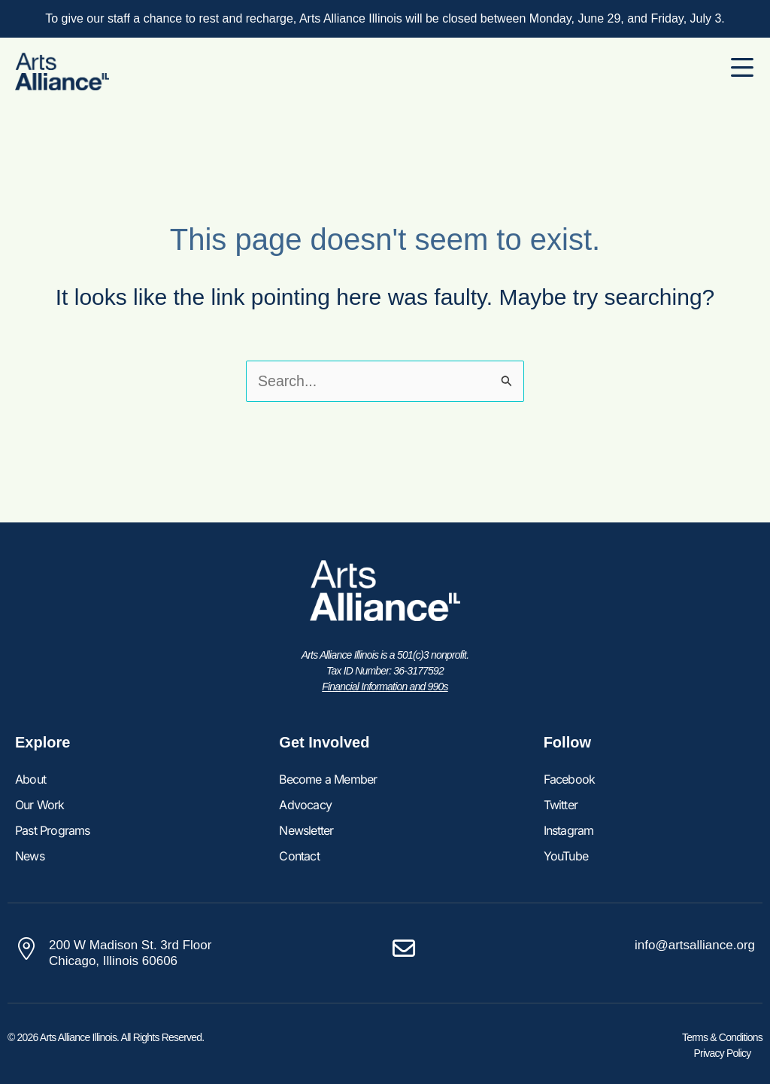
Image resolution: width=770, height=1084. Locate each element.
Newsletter (306, 830)
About (30, 779)
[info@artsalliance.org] (404, 948)
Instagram (569, 830)
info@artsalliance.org (695, 945)
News (29, 855)
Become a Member (328, 779)
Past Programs (52, 830)
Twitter (561, 804)
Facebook (570, 779)
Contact (299, 855)
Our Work (40, 804)
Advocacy (305, 804)
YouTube (566, 855)
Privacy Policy (722, 1053)
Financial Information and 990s (384, 687)
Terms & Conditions (722, 1037)
